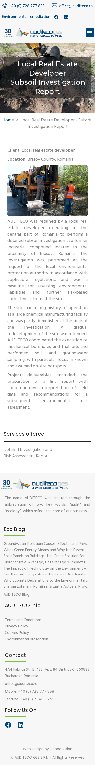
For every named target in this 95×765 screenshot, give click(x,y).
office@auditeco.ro (76, 6)
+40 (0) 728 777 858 (27, 6)
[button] (90, 32)
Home (8, 120)
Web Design (33, 748)
